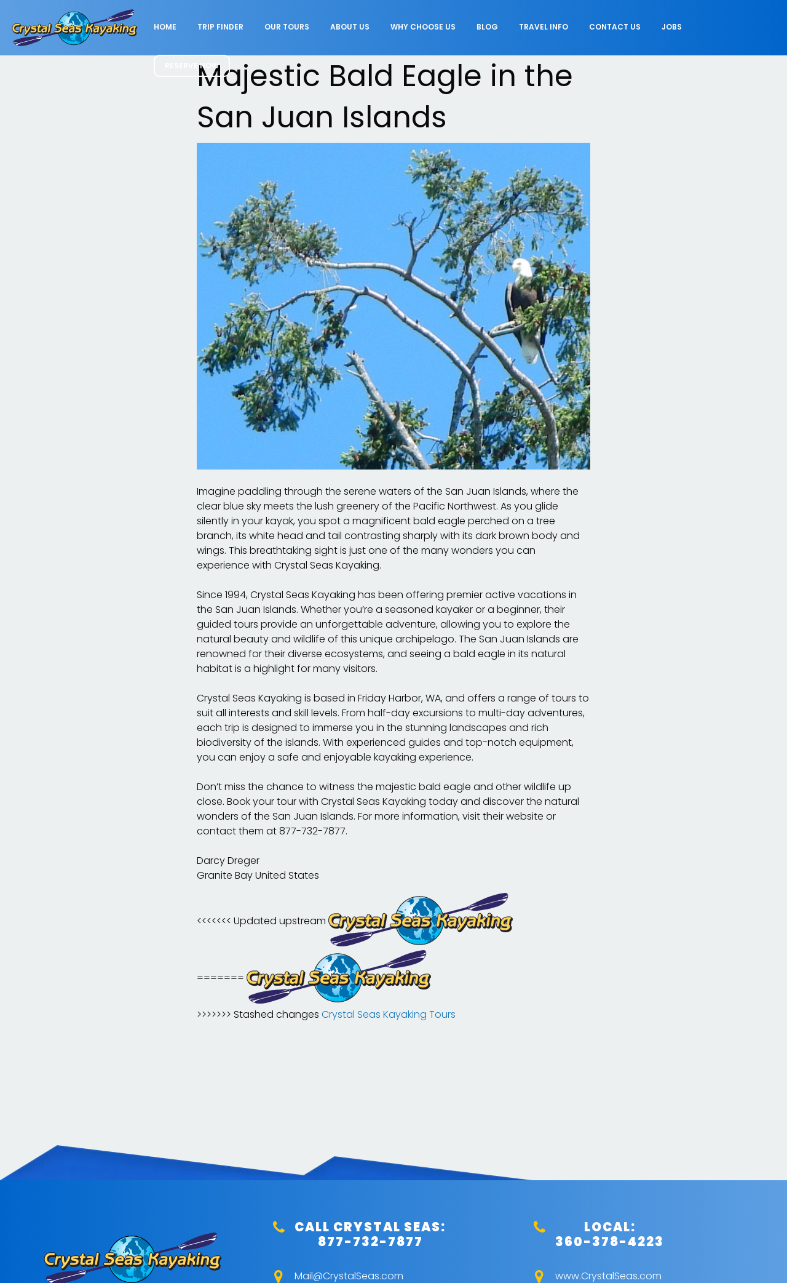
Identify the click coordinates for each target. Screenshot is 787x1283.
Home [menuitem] (165, 27)
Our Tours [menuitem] (286, 27)
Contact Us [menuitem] (615, 27)
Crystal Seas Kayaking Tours (389, 1014)
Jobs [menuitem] (672, 27)
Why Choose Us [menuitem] (423, 27)
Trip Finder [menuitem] (220, 27)
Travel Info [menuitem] (543, 27)
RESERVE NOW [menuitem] (192, 65)
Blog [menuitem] (487, 27)
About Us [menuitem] (350, 27)
